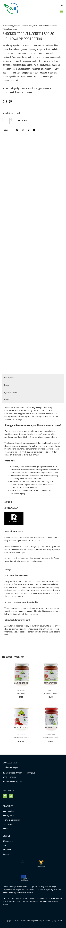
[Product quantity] (7, 121)
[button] (61, 11)
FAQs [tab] (6, 399)
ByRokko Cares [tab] (10, 392)
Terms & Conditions (11, 820)
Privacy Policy (8, 815)
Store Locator (9, 824)
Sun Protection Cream (22, 26)
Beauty (10, 26)
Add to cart (22, 121)
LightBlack (57, 920)
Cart (5, 845)
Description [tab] (9, 377)
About (5, 828)
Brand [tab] (6, 385)
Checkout (7, 850)
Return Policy (8, 811)
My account (8, 841)
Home (5, 26)
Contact (6, 854)
